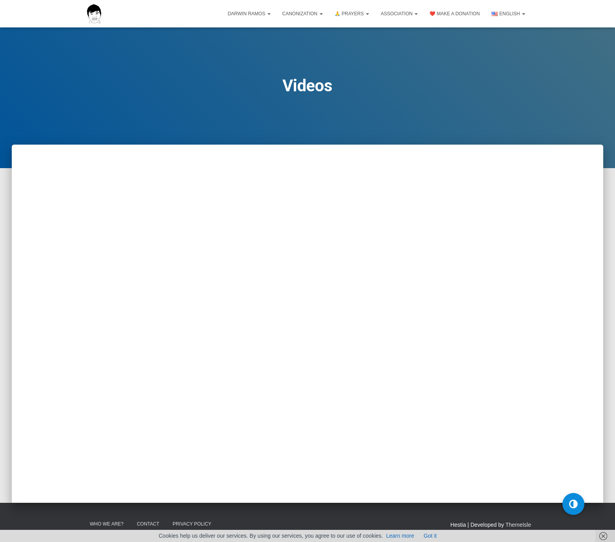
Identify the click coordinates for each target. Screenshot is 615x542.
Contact (148, 524)
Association (399, 13)
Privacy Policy (192, 524)
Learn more (400, 536)
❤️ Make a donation (454, 13)
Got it (430, 536)
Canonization (302, 13)
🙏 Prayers (352, 13)
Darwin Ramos (248, 13)
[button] (573, 504)
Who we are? (107, 524)
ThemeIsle (518, 525)
